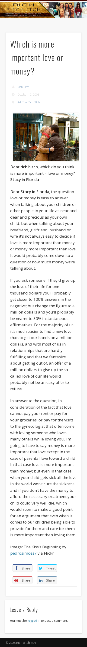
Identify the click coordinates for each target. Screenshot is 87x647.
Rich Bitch (23, 87)
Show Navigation (70, 41)
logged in (34, 620)
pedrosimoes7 (23, 553)
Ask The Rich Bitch (28, 102)
